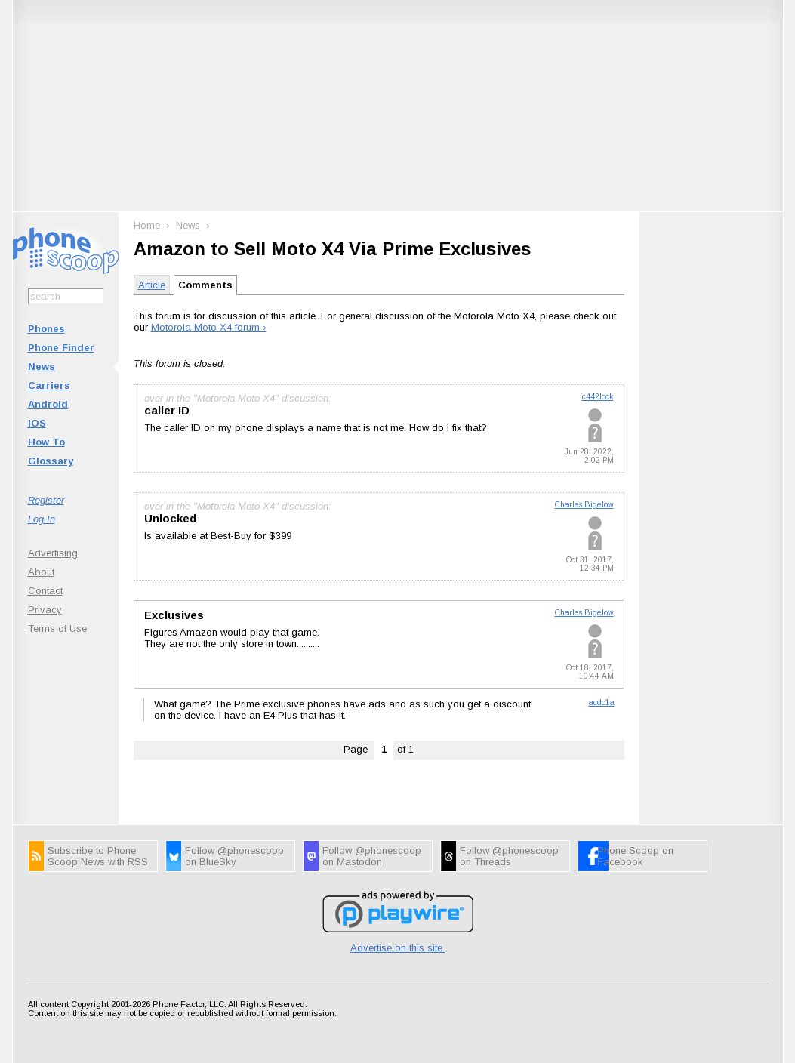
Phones (46, 328)
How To (46, 442)
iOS (37, 423)
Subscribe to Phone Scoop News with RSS (98, 856)
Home (147, 225)
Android (48, 404)
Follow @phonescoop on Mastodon (371, 856)
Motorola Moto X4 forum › (209, 327)
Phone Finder (61, 347)
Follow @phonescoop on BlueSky (234, 856)
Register (46, 500)
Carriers (49, 385)
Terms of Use (57, 628)
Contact (45, 590)
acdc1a (602, 702)
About (41, 572)
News (41, 366)
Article (151, 285)
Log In (41, 519)
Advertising (53, 553)
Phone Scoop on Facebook (635, 856)
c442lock (598, 397)
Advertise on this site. (397, 948)
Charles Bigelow (584, 505)
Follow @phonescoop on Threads (509, 856)
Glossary (50, 461)
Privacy (45, 609)
